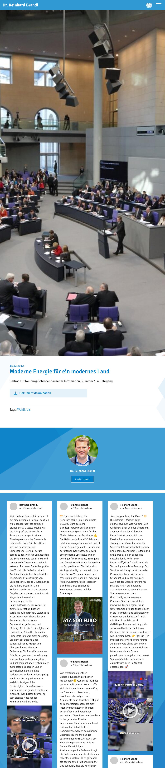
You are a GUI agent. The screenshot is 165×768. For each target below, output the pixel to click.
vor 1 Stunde (25, 508)
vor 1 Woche (125, 762)
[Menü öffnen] (158, 5)
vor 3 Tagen (75, 508)
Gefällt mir (82, 479)
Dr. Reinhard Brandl (82, 471)
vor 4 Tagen (125, 508)
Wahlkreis (24, 410)
